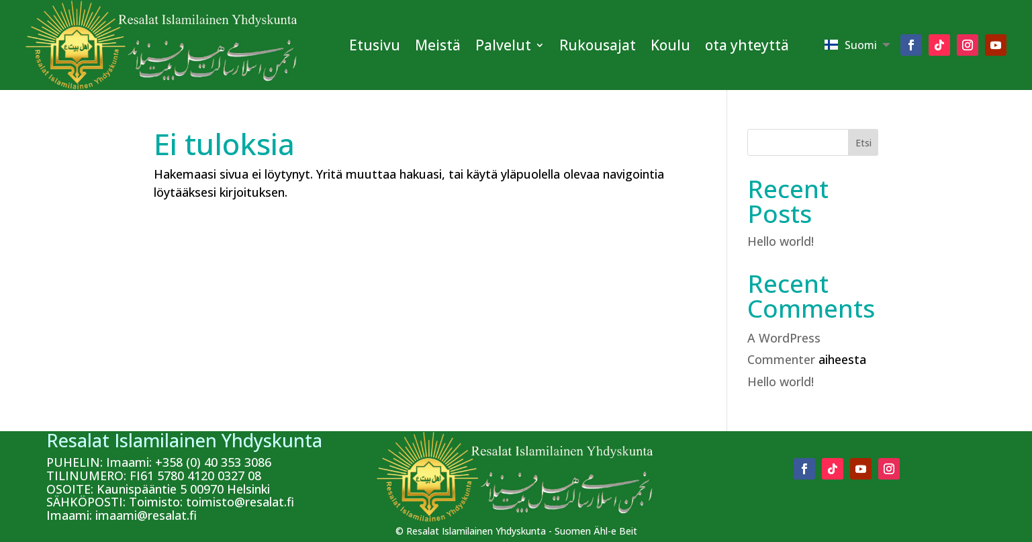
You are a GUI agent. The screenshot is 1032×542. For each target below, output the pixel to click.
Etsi (863, 142)
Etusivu (374, 45)
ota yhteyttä (747, 45)
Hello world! (780, 241)
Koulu (670, 45)
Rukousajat (597, 45)
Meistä (438, 45)
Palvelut (503, 45)
